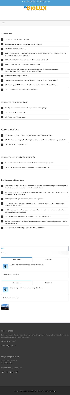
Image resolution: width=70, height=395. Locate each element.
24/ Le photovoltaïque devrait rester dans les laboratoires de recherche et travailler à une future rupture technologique (33, 211)
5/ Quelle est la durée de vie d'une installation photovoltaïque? (24, 60)
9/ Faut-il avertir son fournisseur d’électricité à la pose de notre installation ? (29, 80)
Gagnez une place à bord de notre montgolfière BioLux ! (27, 265)
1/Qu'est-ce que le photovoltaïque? (15, 39)
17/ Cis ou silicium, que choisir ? (14, 145)
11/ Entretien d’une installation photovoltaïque (19, 90)
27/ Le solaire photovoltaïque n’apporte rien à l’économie (22, 228)
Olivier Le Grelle (39, 391)
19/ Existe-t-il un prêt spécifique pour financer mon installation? (25, 167)
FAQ (2, 248)
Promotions (17, 259)
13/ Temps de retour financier (13, 112)
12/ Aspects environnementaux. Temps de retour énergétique (24, 108)
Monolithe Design (50, 391)
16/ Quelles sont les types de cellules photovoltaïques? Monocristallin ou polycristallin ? (33, 140)
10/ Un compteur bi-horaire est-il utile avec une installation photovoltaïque (29, 85)
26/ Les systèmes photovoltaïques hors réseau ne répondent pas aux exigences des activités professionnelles (34, 222)
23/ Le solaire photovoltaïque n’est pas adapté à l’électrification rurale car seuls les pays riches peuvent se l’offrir (32, 204)
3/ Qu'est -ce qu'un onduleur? (13, 49)
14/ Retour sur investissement (13, 117)
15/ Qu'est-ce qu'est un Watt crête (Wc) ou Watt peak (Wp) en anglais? (26, 135)
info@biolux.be (10, 346)
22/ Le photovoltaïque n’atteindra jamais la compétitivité (22, 199)
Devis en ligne (46, 1)
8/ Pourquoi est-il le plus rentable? (15, 76)
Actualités (48, 259)
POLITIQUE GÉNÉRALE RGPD (9, 372)
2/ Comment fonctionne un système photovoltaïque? (21, 44)
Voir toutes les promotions (11, 274)
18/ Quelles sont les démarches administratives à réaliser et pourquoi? (27, 163)
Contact (39, 1)
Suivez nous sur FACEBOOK (28, 1)
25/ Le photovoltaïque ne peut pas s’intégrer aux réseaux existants (25, 216)
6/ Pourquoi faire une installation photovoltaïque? (20, 64)
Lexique (4, 253)
